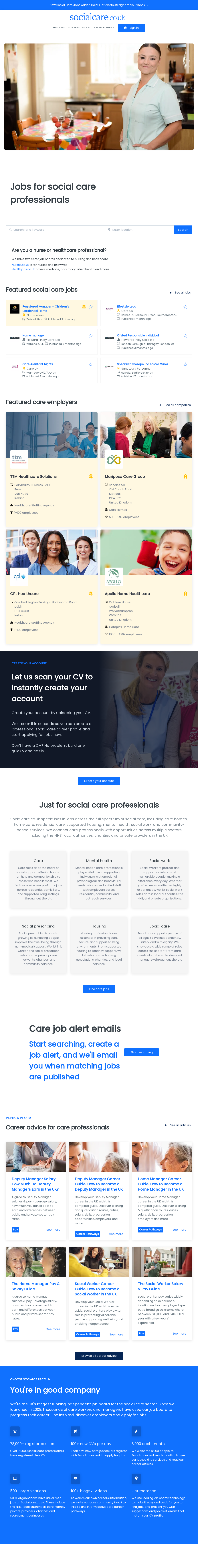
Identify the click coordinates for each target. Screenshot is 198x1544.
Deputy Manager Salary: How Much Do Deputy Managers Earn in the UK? (35, 1184)
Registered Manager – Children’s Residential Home (45, 308)
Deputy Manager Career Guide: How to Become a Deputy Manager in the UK (99, 1184)
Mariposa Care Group (125, 476)
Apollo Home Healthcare (127, 593)
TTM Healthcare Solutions (33, 476)
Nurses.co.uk (20, 265)
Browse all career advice (99, 1356)
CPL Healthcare (24, 593)
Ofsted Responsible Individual (138, 335)
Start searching (141, 1052)
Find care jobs (99, 989)
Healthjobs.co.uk (23, 269)
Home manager (33, 335)
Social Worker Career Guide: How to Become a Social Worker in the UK (97, 1289)
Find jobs (59, 27)
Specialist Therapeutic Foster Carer (142, 364)
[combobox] (55, 229)
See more (53, 1230)
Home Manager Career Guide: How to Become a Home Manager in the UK (160, 1184)
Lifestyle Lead (126, 306)
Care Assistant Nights (37, 364)
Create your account (99, 781)
